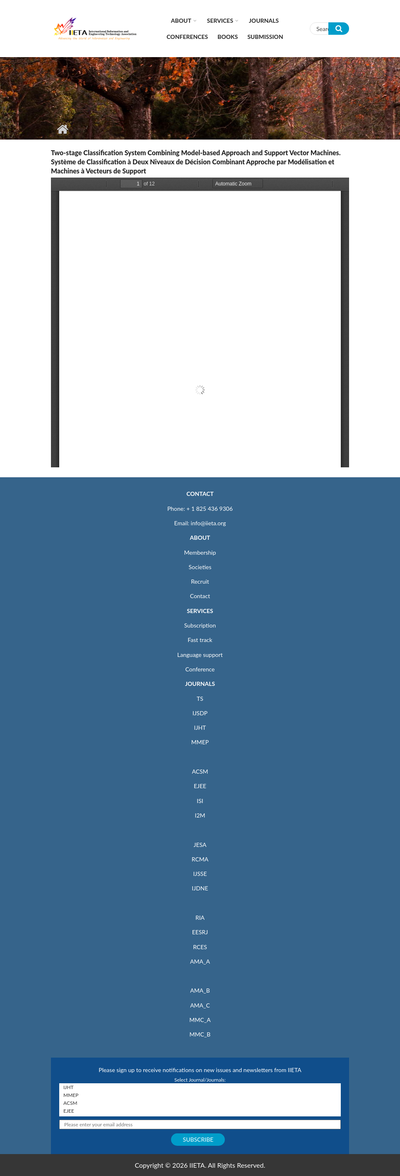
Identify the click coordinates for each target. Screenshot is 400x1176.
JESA (200, 844)
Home (62, 129)
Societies (200, 566)
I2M (200, 815)
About (181, 20)
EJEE (200, 785)
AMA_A (200, 961)
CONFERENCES (187, 36)
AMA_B (200, 990)
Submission (265, 36)
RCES (200, 946)
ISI (200, 800)
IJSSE (200, 873)
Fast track (200, 639)
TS (200, 698)
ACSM (200, 771)
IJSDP (200, 713)
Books (227, 36)
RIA (200, 917)
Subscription (200, 625)
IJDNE (200, 888)
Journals (264, 20)
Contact (200, 595)
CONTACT (200, 493)
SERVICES (200, 610)
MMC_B (200, 1034)
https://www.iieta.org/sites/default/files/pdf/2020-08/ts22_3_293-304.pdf (200, 322)
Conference (200, 669)
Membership (200, 552)
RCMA (200, 859)
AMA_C (200, 1005)
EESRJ (200, 932)
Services (220, 20)
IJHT (200, 727)
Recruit (200, 581)
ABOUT (200, 537)
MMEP (200, 742)
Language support (200, 654)
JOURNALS (200, 683)
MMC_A (199, 1019)
